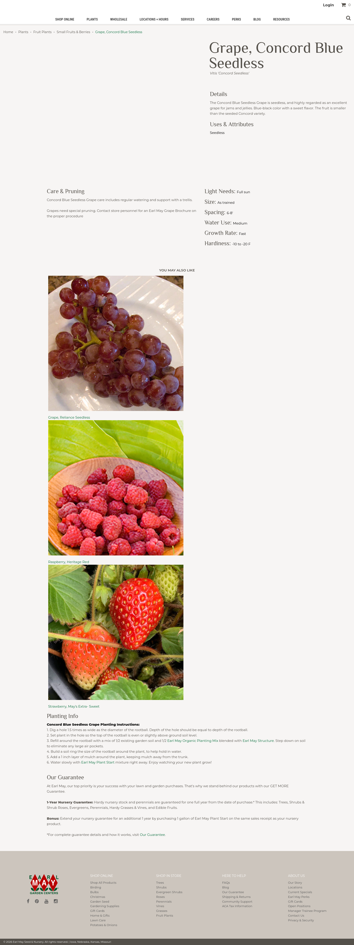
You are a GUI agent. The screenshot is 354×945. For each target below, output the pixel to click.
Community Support (237, 901)
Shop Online (64, 19)
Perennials (164, 901)
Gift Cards (97, 911)
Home (8, 32)
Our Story (295, 882)
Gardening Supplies (104, 906)
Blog (257, 19)
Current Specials (300, 892)
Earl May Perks (298, 897)
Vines (160, 906)
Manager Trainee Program (307, 911)
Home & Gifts (100, 915)
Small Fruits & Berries (73, 32)
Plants (92, 19)
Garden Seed (99, 901)
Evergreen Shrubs (169, 892)
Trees (160, 882)
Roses (160, 897)
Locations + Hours (154, 19)
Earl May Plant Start (98, 762)
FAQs (226, 882)
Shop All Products (103, 882)
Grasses (161, 911)
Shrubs (161, 887)
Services (187, 19)
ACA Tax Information (237, 906)
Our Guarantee (152, 835)
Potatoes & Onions (103, 925)
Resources (281, 19)
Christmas (97, 897)
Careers (213, 19)
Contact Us (296, 915)
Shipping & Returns (236, 897)
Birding (95, 887)
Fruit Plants (42, 32)
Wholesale (118, 19)
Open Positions (299, 906)
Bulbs (94, 892)
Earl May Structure (258, 741)
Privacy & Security (301, 920)
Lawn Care (98, 920)
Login (328, 5)
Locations (295, 887)
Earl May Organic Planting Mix (192, 741)
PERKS (236, 19)
